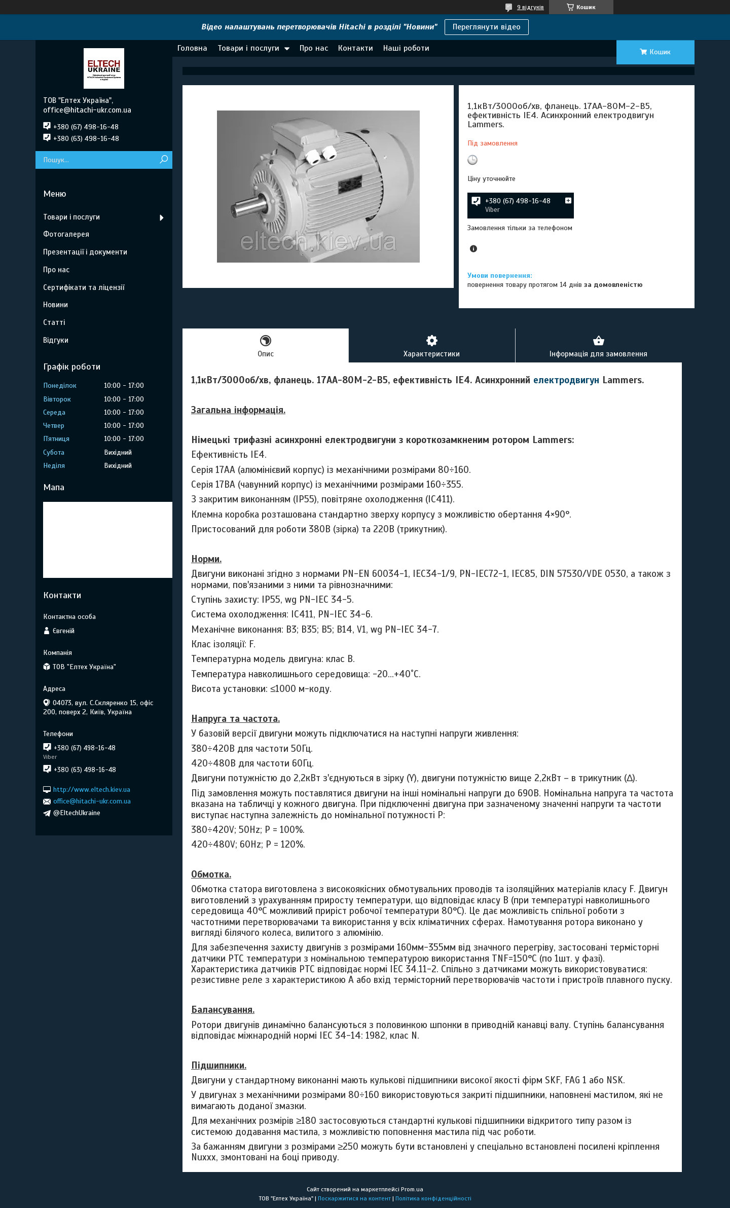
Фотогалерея (66, 234)
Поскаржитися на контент (354, 1198)
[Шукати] (163, 160)
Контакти (355, 48)
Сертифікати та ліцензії (83, 287)
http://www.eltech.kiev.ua (91, 789)
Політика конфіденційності (433, 1198)
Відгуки (55, 340)
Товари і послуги (248, 48)
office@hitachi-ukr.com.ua (92, 801)
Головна (192, 48)
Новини (55, 304)
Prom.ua (412, 1189)
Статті (54, 322)
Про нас (314, 48)
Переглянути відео (487, 27)
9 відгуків (530, 7)
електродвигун (566, 380)
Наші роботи (406, 48)
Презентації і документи (85, 252)
